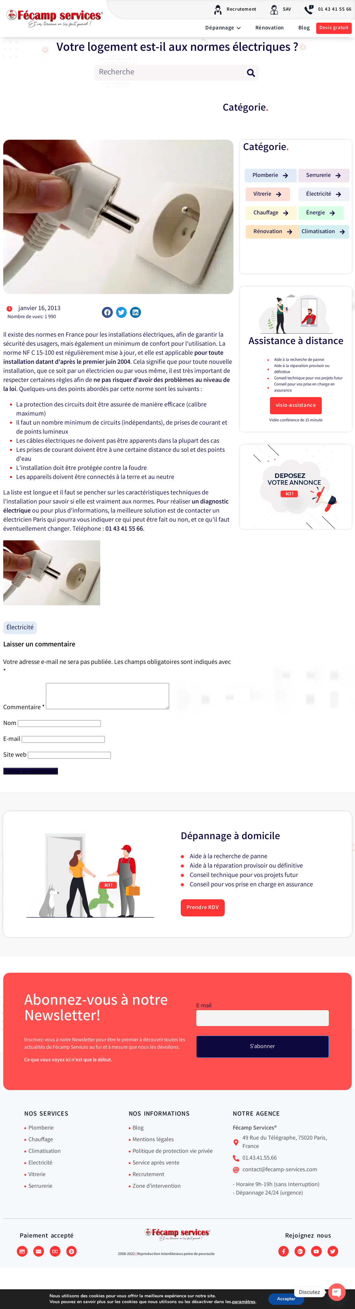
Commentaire (24, 712)
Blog (304, 28)
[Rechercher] (251, 73)
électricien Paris (24, 520)
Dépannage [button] (223, 28)
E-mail (11, 744)
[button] (107, 312)
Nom (9, 728)
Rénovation (269, 28)
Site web (15, 760)
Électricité (20, 628)
